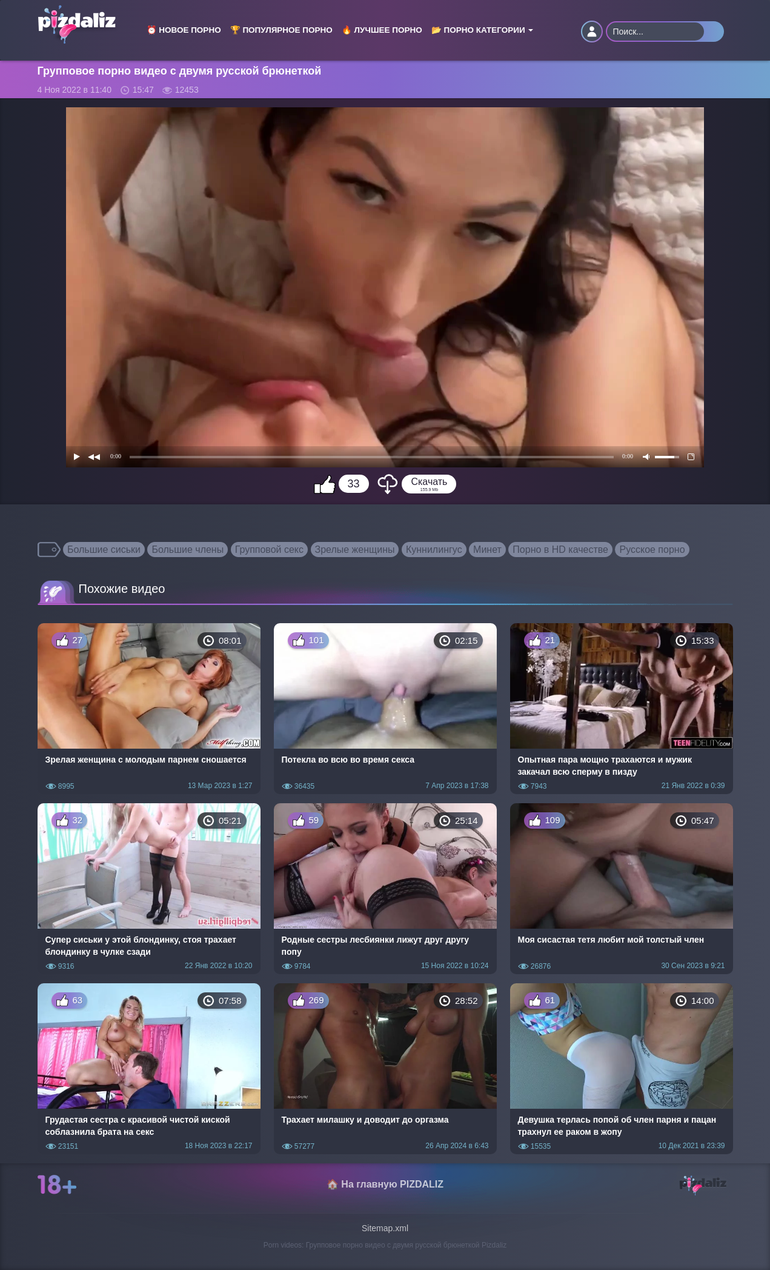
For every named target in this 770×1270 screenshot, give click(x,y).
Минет (487, 549)
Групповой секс (269, 549)
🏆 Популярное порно (281, 30)
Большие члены (187, 549)
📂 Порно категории (482, 30)
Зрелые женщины (355, 549)
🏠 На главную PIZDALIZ (385, 1184)
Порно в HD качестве (560, 549)
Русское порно (652, 549)
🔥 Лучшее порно (382, 30)
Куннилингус (434, 549)
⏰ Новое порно (184, 30)
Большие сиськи (104, 549)
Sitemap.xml (385, 1228)
